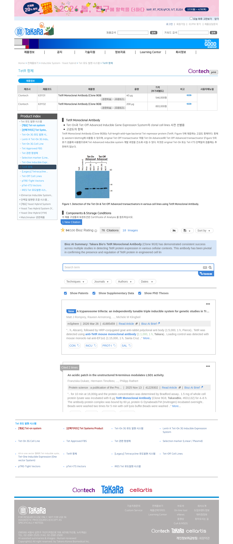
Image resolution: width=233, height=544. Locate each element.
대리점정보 (201, 514)
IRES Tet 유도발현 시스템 (128, 466)
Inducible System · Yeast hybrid (58, 63)
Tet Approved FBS (32, 148)
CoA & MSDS (181, 523)
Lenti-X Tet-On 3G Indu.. (35, 139)
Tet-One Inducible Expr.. (35, 162)
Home (21, 63)
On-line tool (180, 510)
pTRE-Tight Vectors (33, 181)
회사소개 (201, 506)
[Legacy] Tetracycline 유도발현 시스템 (135, 453)
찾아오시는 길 (202, 519)
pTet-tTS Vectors (31, 185)
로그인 (169, 24)
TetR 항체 (27, 167)
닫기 (217, 19)
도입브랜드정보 (202, 510)
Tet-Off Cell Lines (32, 176)
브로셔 (180, 506)
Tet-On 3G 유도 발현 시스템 (129, 428)
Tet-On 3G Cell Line (33, 144)
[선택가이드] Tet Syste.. (34, 130)
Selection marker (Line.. (35, 157)
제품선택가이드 (157, 510)
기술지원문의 (133, 506)
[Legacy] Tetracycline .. (35, 171)
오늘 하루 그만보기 (203, 19)
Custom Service (133, 510)
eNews (180, 514)
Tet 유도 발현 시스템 (89, 63)
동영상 (180, 519)
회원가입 (180, 24)
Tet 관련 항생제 (30, 153)
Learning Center (158, 514)
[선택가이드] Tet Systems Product (84, 428)
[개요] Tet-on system (33, 125)
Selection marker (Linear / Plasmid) (183, 441)
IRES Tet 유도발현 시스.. (34, 190)
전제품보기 (33, 63)
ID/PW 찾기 (195, 24)
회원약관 (204, 538)
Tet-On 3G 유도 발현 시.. (34, 134)
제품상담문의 (211, 24)
